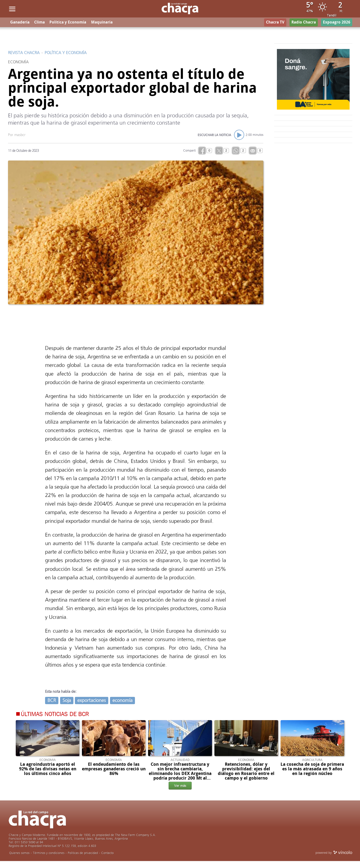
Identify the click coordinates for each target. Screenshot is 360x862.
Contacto (107, 854)
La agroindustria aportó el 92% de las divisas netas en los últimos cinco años (47, 769)
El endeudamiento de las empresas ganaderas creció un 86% (114, 769)
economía (122, 701)
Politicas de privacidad (83, 854)
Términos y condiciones (48, 854)
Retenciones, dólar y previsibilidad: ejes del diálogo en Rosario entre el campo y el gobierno (246, 771)
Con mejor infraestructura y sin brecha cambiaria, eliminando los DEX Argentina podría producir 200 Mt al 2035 (180, 774)
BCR (51, 701)
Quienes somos (19, 854)
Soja (67, 701)
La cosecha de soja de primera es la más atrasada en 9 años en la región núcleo (312, 769)
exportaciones (91, 701)
